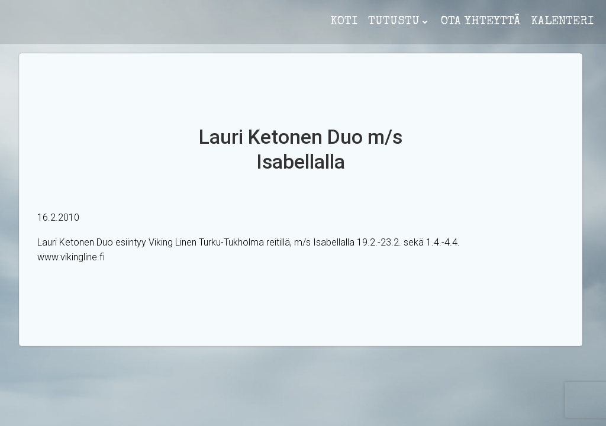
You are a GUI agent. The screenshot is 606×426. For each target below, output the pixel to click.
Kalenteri (562, 22)
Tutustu (399, 22)
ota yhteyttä (480, 22)
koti (343, 22)
